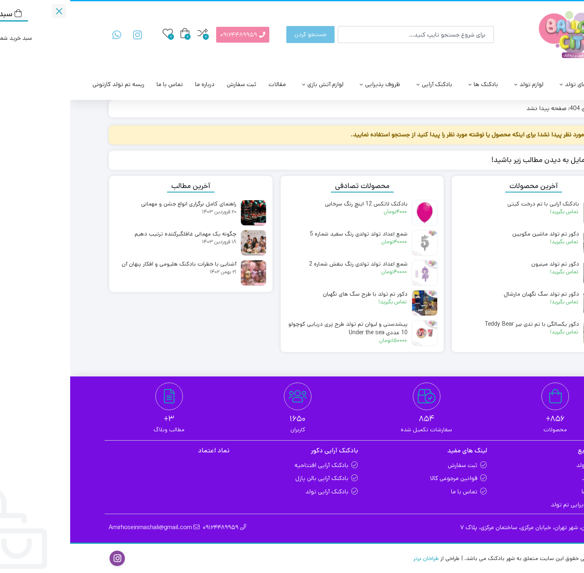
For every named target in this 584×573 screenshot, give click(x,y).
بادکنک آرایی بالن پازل (251, 478)
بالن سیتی (549, 84)
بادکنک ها (411, 84)
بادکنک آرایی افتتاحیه (251, 465)
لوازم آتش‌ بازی (250, 84)
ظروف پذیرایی (308, 84)
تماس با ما (99, 84)
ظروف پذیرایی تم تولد (508, 504)
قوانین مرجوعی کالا (383, 478)
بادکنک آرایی (362, 84)
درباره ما (134, 84)
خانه (535, 108)
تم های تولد (504, 84)
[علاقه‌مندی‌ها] (97, 33)
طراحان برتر (356, 558)
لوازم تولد (456, 84)
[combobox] (346, 34)
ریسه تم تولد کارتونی (48, 84)
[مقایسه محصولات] (132, 33)
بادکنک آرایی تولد (256, 491)
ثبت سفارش (171, 84)
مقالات (207, 84)
